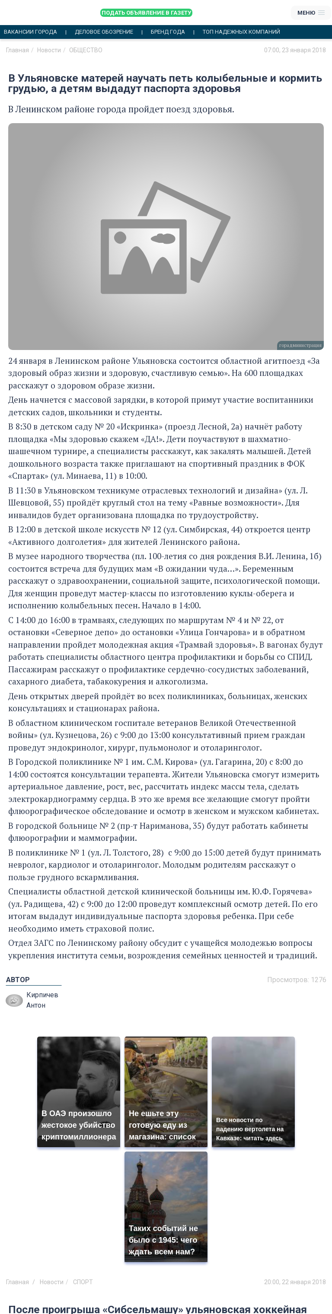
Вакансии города (30, 32)
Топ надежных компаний (241, 32)
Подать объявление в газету (146, 13)
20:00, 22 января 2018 (295, 1282)
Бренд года (168, 32)
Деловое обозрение (104, 32)
